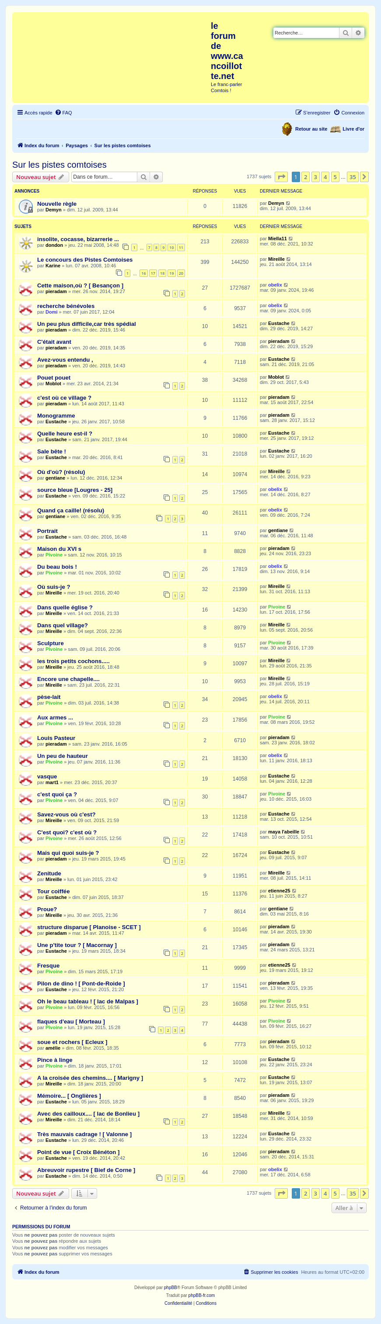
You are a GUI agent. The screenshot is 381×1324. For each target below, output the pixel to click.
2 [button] (305, 177)
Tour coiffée (53, 891)
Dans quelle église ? (65, 607)
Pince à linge (55, 1060)
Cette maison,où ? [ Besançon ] (80, 285)
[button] (281, 177)
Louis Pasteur (56, 738)
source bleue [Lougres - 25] (74, 490)
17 (153, 273)
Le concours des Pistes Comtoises (85, 259)
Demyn (53, 209)
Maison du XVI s (59, 549)
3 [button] (315, 177)
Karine (52, 265)
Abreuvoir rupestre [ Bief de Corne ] (86, 1170)
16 (143, 273)
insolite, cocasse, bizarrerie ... (78, 239)
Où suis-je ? (53, 587)
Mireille (276, 259)
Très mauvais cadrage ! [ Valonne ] (84, 1134)
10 (171, 247)
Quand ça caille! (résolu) (70, 510)
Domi (51, 312)
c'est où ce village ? (64, 397)
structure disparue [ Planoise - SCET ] (89, 927)
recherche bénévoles (65, 306)
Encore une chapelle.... (68, 679)
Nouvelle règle (57, 204)
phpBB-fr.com (202, 1295)
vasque (47, 776)
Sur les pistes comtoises (59, 164)
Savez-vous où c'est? (66, 814)
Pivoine (54, 554)
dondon (54, 245)
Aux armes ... (55, 717)
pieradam (56, 291)
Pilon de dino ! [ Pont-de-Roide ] (81, 983)
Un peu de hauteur (62, 756)
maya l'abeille (283, 831)
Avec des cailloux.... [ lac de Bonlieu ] (88, 1113)
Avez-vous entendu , (65, 359)
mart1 (52, 782)
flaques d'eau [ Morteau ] (71, 1021)
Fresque (48, 965)
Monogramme (56, 415)
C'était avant (54, 342)
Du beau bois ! (57, 566)
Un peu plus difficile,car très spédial (86, 324)
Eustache (279, 323)
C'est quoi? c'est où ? (67, 832)
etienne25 (279, 890)
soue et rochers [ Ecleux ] (72, 1042)
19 (171, 273)
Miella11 (277, 238)
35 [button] (353, 177)
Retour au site (311, 128)
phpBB (170, 1287)
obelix (275, 284)
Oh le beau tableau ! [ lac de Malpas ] (87, 1001)
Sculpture (50, 643)
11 (181, 247)
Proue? (47, 909)
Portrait (47, 531)
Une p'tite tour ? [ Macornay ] (77, 945)
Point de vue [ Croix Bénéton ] (78, 1152)
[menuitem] (63, 112)
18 (162, 273)
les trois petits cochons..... (73, 661)
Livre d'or (353, 128)
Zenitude (49, 873)
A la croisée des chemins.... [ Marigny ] (90, 1078)
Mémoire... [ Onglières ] (69, 1095)
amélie (52, 1048)
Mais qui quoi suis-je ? (68, 853)
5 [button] (335, 177)
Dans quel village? (62, 625)
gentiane (55, 478)
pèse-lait (49, 697)
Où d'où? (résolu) (61, 472)
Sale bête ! (51, 451)
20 (181, 273)
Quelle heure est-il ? (64, 433)
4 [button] (325, 177)
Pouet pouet (53, 377)
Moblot (53, 383)
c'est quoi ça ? (57, 794)
